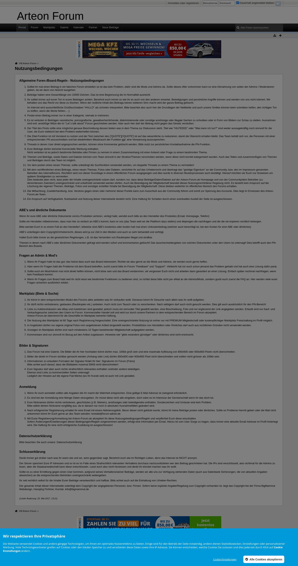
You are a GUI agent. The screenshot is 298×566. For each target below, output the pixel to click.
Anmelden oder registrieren (183, 3)
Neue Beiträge (110, 27)
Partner (93, 27)
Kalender (78, 27)
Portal (22, 27)
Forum (34, 27)
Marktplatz (49, 27)
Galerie (64, 27)
